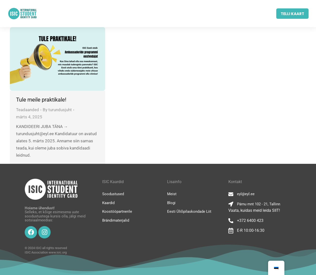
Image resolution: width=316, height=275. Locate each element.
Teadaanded (27, 109)
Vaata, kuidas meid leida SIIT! (254, 210)
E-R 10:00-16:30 (250, 230)
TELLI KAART (292, 13)
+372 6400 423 (250, 220)
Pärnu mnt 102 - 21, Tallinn (258, 204)
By (57, 109)
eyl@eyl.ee (246, 194)
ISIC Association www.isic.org (46, 252)
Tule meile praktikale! (41, 100)
